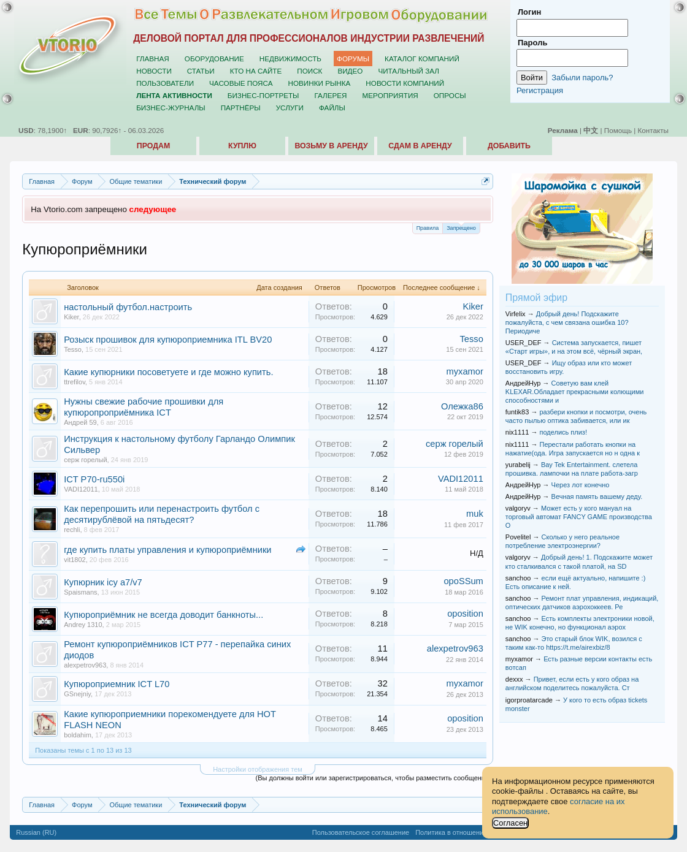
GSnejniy (77, 694)
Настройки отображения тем (257, 769)
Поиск (309, 71)
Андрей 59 (80, 422)
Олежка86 (462, 406)
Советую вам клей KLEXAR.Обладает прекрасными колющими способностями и (574, 391)
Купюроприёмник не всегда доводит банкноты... (163, 615)
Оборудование (214, 59)
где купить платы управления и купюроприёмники (167, 550)
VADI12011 (81, 489)
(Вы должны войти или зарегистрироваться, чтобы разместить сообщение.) (374, 778)
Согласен (510, 822)
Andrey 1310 (83, 624)
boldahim (77, 735)
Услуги (290, 108)
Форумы (353, 59)
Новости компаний (405, 83)
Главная (152, 59)
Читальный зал (408, 71)
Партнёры (241, 108)
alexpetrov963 (85, 665)
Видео (350, 71)
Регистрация (539, 90)
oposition (465, 613)
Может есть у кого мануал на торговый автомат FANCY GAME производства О (578, 516)
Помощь (618, 130)
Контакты (653, 130)
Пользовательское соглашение (360, 832)
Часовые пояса (240, 83)
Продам (153, 146)
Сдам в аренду (419, 146)
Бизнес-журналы (170, 108)
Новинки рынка (319, 83)
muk (474, 514)
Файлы (332, 108)
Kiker (71, 317)
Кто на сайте (256, 71)
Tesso (73, 349)
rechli (72, 529)
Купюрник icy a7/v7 (103, 582)
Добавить (509, 146)
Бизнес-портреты (263, 95)
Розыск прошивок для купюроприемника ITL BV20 (168, 339)
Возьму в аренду (330, 146)
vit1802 (74, 559)
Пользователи (165, 83)
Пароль (532, 42)
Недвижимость (290, 59)
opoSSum (463, 581)
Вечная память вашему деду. (597, 496)
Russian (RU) (36, 832)
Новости (154, 71)
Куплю (242, 146)
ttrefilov (74, 382)
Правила (427, 228)
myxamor (465, 371)
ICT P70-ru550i (94, 479)
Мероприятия (390, 95)
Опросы (450, 95)
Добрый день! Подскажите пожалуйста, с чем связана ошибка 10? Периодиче (567, 322)
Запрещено (461, 227)
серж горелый (85, 459)
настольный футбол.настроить (128, 307)
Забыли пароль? (582, 77)
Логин (529, 12)
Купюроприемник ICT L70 (116, 684)
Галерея (330, 95)
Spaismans (80, 592)
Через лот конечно (580, 485)
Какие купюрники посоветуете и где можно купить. (168, 372)
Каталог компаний (422, 59)
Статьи (201, 71)
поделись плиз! (562, 432)
